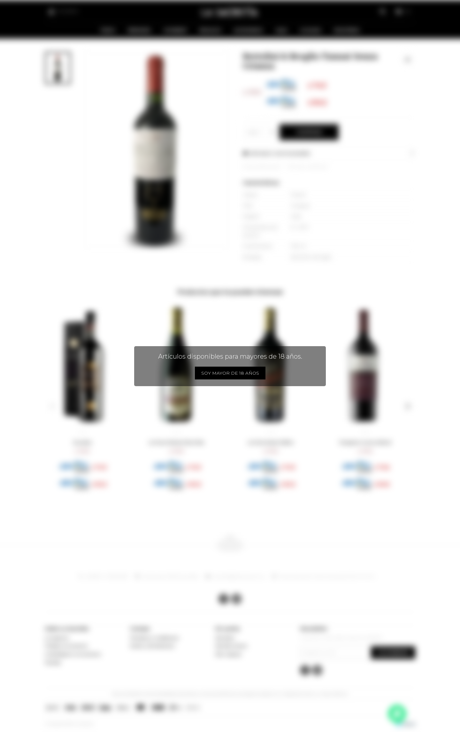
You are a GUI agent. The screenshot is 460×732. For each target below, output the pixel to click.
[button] (52, 406)
